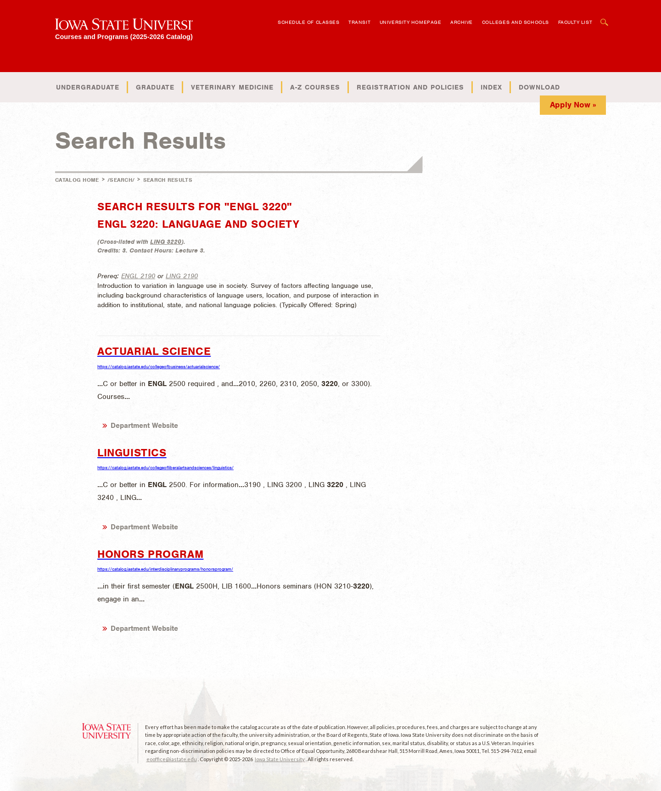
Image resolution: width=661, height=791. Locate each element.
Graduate (155, 87)
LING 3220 (165, 242)
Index (491, 87)
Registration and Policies (410, 87)
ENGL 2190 (138, 276)
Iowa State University (280, 759)
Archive (461, 22)
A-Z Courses (315, 87)
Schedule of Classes (308, 22)
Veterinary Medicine (232, 87)
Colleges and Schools (515, 22)
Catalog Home (77, 180)
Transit (359, 22)
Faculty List (575, 22)
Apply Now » (573, 105)
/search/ (120, 180)
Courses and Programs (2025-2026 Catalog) (124, 36)
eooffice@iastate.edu (171, 759)
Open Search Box (605, 17)
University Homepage (410, 22)
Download (539, 87)
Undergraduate (87, 87)
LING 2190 (182, 276)
